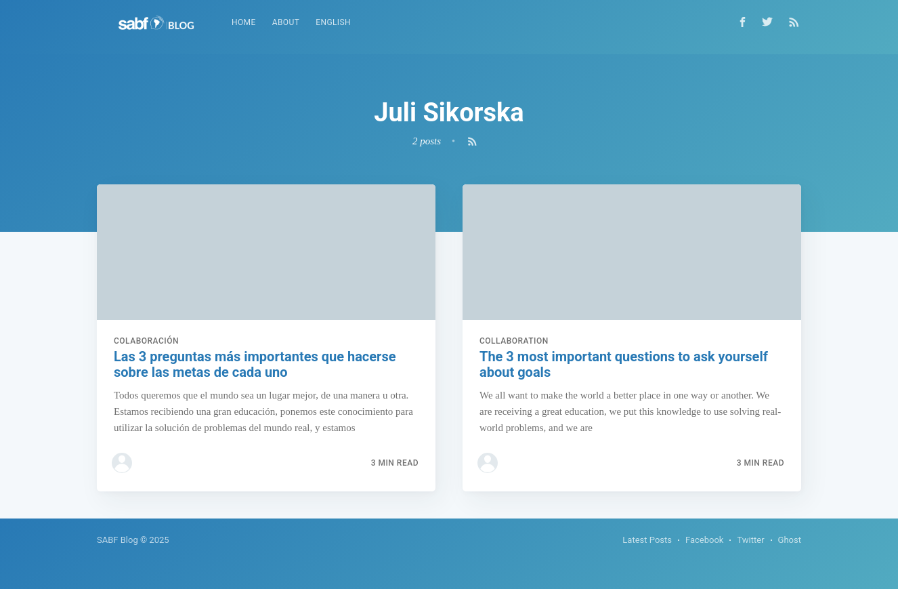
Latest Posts (647, 540)
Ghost (789, 540)
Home (244, 22)
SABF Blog (117, 540)
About (286, 22)
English (333, 22)
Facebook (704, 540)
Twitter (750, 540)
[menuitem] (243, 22)
